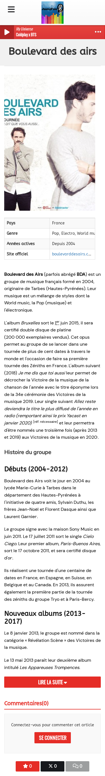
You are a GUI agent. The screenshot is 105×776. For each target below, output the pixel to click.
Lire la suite (52, 682)
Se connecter (52, 737)
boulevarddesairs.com (73, 254)
